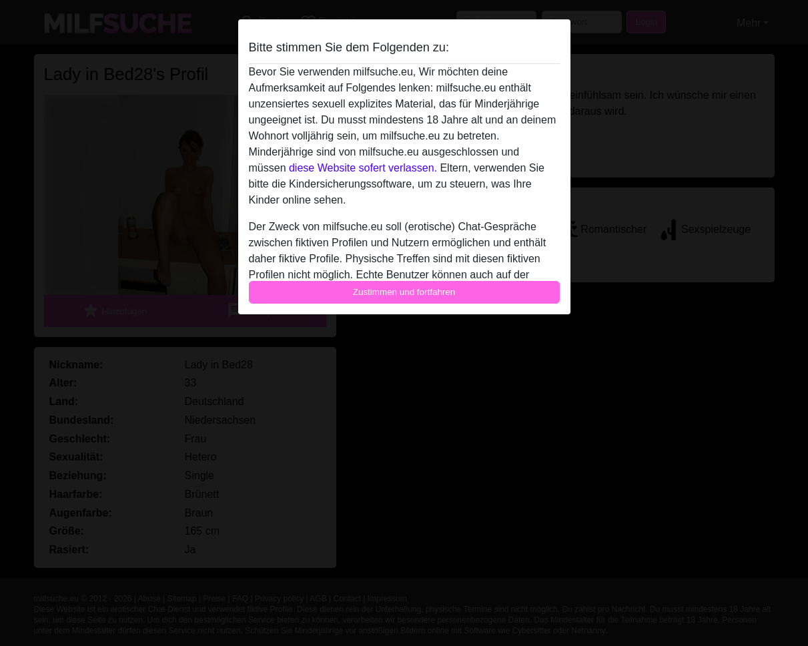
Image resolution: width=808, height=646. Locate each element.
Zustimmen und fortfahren (404, 292)
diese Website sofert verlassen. (363, 168)
